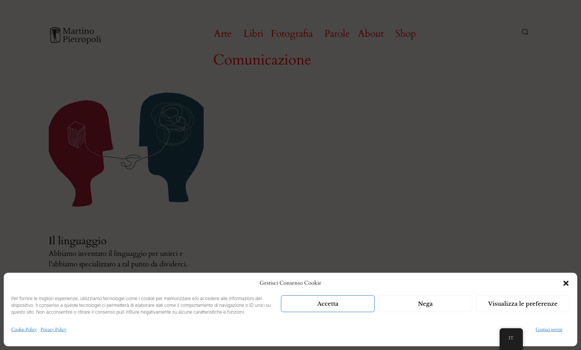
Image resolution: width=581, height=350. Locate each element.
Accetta (328, 303)
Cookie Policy (24, 329)
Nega (425, 303)
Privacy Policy (53, 329)
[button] (566, 283)
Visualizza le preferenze (523, 303)
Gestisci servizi (549, 329)
